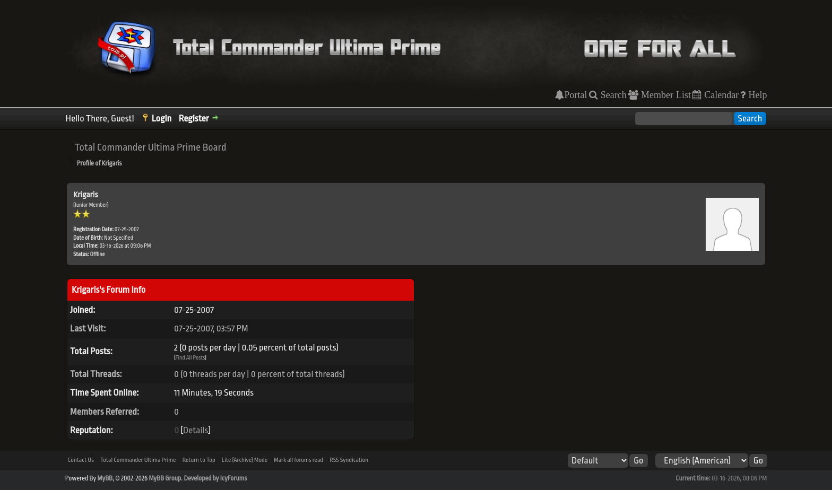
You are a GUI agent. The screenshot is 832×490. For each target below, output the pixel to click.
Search (612, 95)
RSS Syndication (349, 460)
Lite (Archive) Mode (244, 460)
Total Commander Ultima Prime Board (151, 147)
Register (194, 118)
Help (756, 95)
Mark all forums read (298, 460)
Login (162, 118)
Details (195, 430)
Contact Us (81, 460)
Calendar (720, 95)
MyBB (104, 478)
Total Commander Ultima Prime (138, 460)
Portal (575, 95)
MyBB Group (165, 478)
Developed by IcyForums (215, 478)
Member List (664, 95)
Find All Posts (190, 358)
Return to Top (199, 460)
